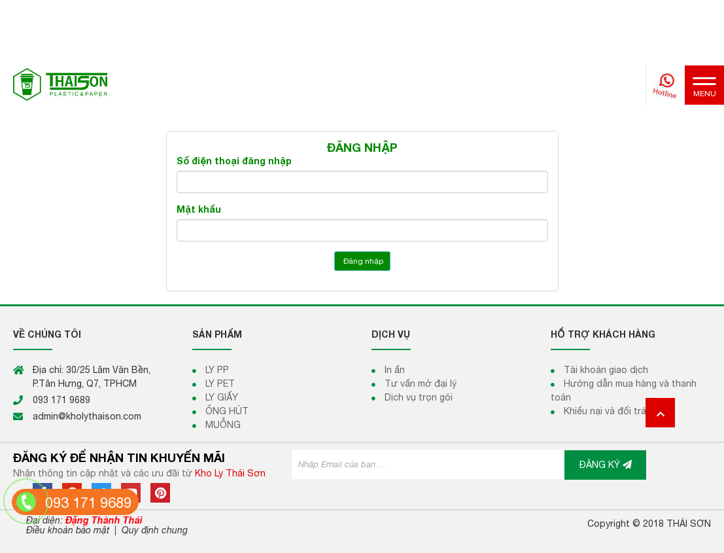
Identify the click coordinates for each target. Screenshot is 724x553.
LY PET (220, 383)
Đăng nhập (362, 261)
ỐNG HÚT (227, 411)
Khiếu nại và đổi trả (605, 411)
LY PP (217, 370)
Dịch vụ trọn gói (419, 397)
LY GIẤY (221, 397)
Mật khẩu (199, 209)
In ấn (395, 370)
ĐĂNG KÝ (605, 464)
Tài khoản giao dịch (606, 370)
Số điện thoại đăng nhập (234, 160)
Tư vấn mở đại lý (421, 383)
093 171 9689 (88, 502)
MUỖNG (223, 424)
